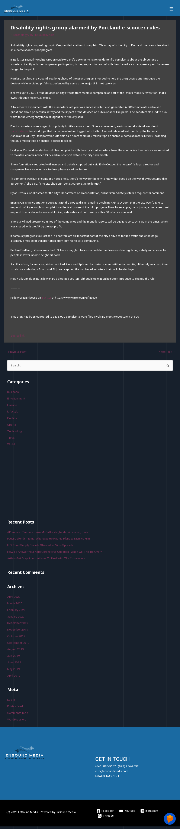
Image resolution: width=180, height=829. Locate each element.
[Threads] (106, 818)
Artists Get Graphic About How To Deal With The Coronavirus (46, 561)
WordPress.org (16, 722)
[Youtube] (127, 813)
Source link (17, 338)
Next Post (167, 354)
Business (13, 394)
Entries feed (15, 708)
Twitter (46, 300)
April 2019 (13, 678)
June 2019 (14, 665)
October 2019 (16, 638)
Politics (12, 420)
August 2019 (15, 652)
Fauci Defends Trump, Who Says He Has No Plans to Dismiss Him (48, 541)
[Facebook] (105, 813)
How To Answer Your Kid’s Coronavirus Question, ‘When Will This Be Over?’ (55, 554)
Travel (11, 440)
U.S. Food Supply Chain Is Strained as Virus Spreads (40, 548)
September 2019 (18, 645)
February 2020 (16, 612)
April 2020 (13, 599)
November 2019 (17, 632)
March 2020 (14, 606)
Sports (11, 427)
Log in (11, 702)
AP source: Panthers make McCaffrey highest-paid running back (47, 534)
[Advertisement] (39, 484)
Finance (12, 407)
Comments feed (17, 715)
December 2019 (17, 625)
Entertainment (16, 401)
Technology (20, 37)
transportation (19, 133)
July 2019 (13, 658)
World (11, 447)
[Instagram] (149, 813)
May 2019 (13, 671)
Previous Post (15, 354)
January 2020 (16, 619)
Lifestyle (12, 414)
